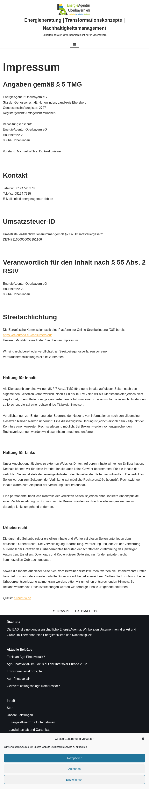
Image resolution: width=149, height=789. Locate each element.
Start (10, 707)
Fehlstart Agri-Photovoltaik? (26, 656)
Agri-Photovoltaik (18, 678)
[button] (143, 739)
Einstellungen (74, 779)
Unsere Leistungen (20, 715)
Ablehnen (74, 768)
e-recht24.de (22, 598)
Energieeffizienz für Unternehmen (32, 722)
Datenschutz (86, 611)
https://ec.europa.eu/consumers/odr (27, 335)
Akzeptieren (74, 758)
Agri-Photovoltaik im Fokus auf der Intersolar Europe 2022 (47, 664)
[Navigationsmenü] (74, 44)
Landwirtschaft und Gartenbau (29, 729)
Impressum (61, 611)
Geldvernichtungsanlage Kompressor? (33, 686)
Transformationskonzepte (24, 671)
